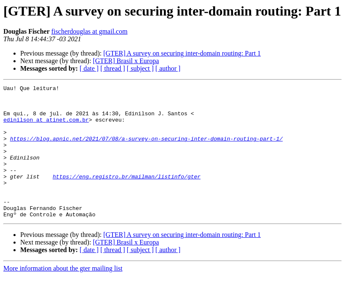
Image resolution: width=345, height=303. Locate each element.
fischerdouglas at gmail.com (89, 31)
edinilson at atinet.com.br (46, 127)
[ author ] (168, 68)
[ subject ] (140, 68)
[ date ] (89, 68)
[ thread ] (112, 68)
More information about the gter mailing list (63, 294)
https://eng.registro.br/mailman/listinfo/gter (127, 195)
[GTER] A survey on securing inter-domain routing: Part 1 (182, 53)
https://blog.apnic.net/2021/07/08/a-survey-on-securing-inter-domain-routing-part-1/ (146, 150)
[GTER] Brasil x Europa (126, 60)
